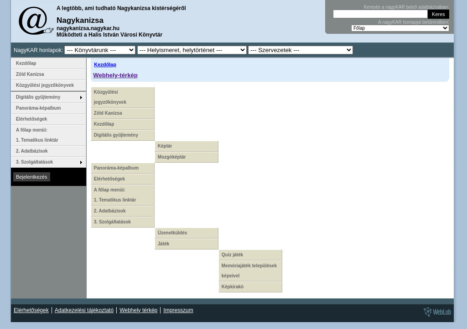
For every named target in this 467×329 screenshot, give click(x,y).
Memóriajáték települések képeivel (249, 270)
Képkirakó (233, 286)
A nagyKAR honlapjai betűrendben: (413, 22)
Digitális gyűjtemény (116, 135)
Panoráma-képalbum (116, 167)
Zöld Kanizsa (108, 113)
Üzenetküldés (172, 232)
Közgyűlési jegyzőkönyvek (110, 97)
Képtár (165, 146)
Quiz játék (232, 254)
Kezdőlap (105, 64)
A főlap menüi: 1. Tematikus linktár (115, 194)
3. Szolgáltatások (112, 221)
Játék (164, 243)
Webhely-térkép (115, 75)
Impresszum (178, 310)
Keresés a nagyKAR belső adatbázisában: (406, 7)
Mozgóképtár (172, 156)
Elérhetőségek (109, 178)
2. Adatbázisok (110, 210)
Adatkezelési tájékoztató (84, 310)
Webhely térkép (138, 310)
